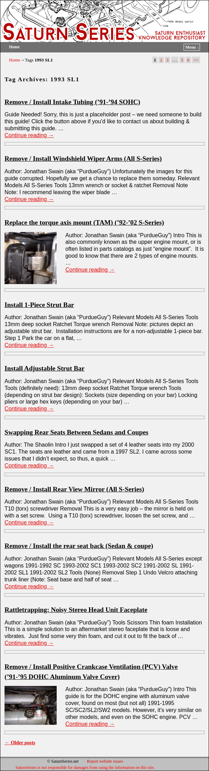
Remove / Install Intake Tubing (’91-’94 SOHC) (72, 102)
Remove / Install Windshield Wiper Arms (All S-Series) (83, 158)
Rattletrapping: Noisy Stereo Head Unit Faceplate (76, 609)
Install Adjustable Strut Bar (45, 368)
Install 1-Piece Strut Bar (39, 304)
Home (14, 46)
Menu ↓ (192, 47)
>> (196, 60)
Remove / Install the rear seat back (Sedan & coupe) (79, 545)
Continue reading (29, 135)
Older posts (20, 742)
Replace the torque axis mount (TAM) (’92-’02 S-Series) (84, 222)
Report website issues (105, 761)
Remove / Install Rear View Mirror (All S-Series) (74, 489)
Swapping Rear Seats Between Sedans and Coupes (76, 432)
